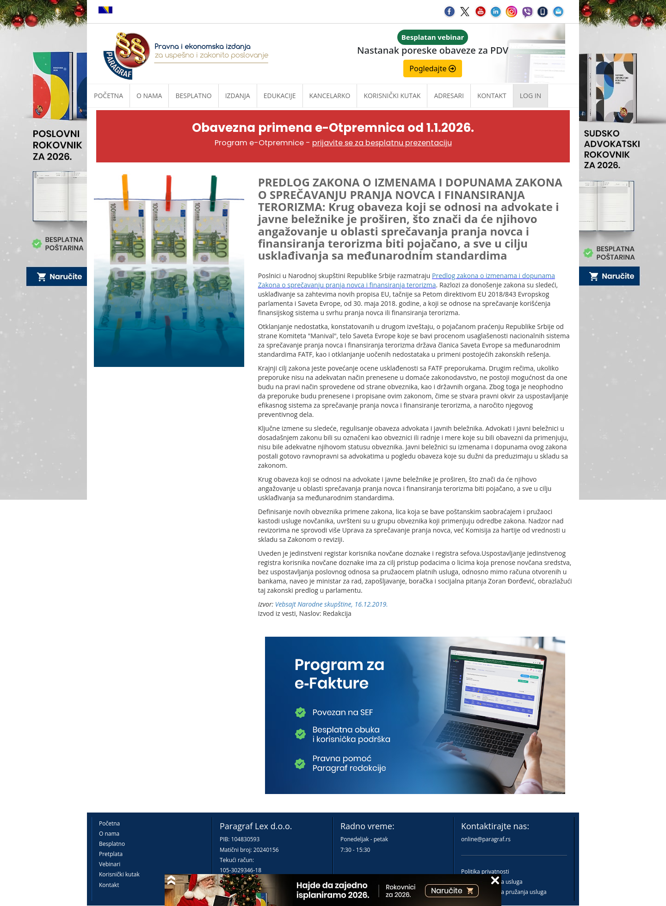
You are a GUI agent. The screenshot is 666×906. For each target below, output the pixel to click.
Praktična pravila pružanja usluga (504, 892)
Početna (108, 95)
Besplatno (193, 95)
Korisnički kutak (119, 874)
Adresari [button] (449, 95)
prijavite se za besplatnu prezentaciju (382, 142)
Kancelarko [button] (330, 95)
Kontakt (109, 885)
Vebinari (109, 864)
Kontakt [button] (491, 95)
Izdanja (237, 95)
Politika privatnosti (485, 871)
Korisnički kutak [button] (392, 95)
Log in (530, 95)
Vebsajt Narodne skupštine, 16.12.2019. (331, 604)
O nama (149, 95)
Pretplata (111, 854)
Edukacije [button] (280, 95)
